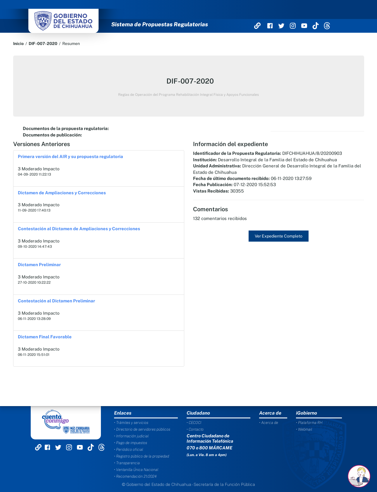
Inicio (18, 43)
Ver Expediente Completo (278, 236)
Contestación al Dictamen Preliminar (56, 300)
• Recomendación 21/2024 (135, 476)
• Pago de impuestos (130, 443)
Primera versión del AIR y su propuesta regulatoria (70, 156)
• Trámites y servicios (131, 422)
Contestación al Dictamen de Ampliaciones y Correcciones (79, 228)
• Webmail (304, 429)
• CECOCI (194, 422)
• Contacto (195, 429)
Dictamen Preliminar (39, 264)
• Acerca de (268, 422)
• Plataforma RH (309, 422)
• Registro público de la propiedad (141, 456)
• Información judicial (131, 436)
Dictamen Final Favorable (45, 336)
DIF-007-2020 (43, 43)
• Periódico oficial (128, 449)
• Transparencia (127, 463)
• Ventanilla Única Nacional (136, 469)
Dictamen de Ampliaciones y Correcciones (62, 192)
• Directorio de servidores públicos (142, 429)
